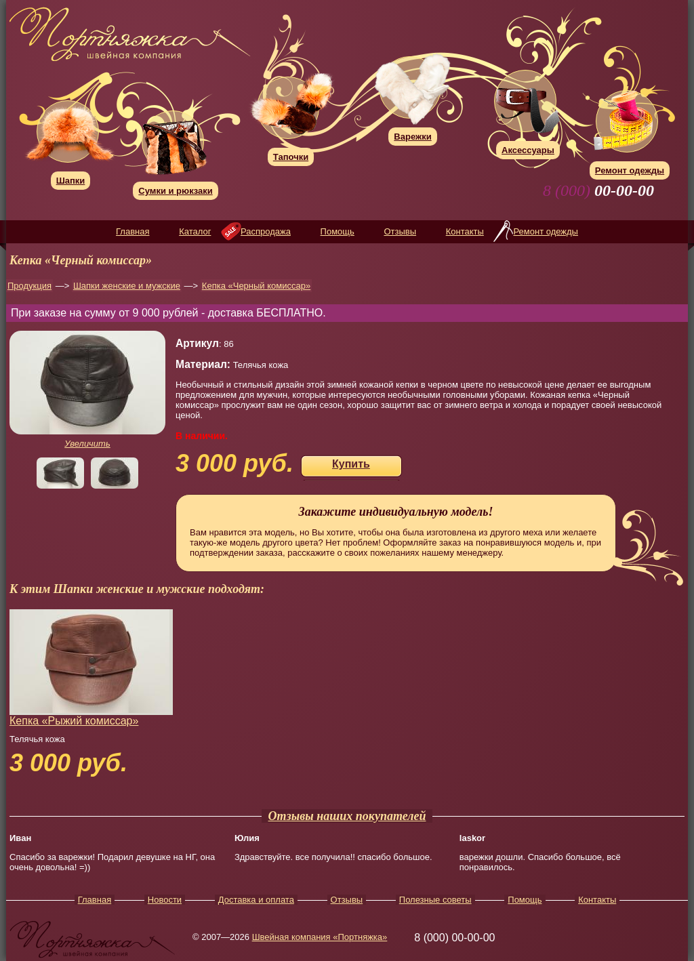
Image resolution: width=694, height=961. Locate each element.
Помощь (337, 231)
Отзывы (400, 231)
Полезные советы (435, 900)
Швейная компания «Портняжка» (320, 937)
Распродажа (266, 231)
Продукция (29, 286)
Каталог (195, 231)
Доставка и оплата (256, 900)
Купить (351, 464)
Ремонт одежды (545, 231)
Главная (132, 231)
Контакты (465, 231)
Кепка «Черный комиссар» (256, 286)
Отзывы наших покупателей (347, 816)
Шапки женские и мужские (126, 286)
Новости (165, 900)
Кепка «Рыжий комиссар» (73, 721)
